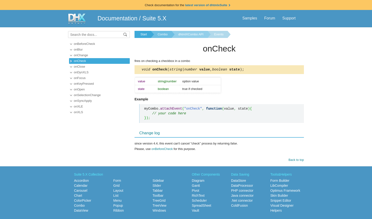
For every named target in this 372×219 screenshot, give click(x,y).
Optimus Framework (285, 191)
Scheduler (199, 201)
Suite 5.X (154, 18)
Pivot (195, 191)
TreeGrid (159, 201)
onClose (79, 66)
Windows (159, 211)
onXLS (78, 112)
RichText (198, 196)
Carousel (80, 191)
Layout (118, 191)
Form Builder (279, 181)
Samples (249, 18)
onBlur (78, 49)
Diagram (198, 181)
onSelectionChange (87, 95)
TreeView (159, 206)
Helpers (276, 211)
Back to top (296, 160)
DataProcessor (242, 186)
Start (143, 34)
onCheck (80, 61)
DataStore (238, 181)
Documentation (117, 18)
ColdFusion (239, 206)
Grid (116, 186)
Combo (162, 34)
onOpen (79, 89)
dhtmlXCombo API (190, 34)
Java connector (242, 196)
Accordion (81, 181)
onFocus (80, 78)
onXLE (78, 106)
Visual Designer (282, 206)
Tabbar (158, 191)
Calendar (81, 186)
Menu (117, 201)
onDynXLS (81, 72)
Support (289, 18)
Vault (195, 211)
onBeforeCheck (84, 44)
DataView (81, 211)
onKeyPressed (84, 83)
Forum (269, 18)
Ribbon (118, 211)
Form (117, 181)
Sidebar (158, 181)
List (116, 196)
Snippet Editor (280, 201)
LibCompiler (279, 186)
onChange (81, 55)
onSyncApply (83, 101)
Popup (118, 206)
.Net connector (242, 201)
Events (219, 34)
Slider (157, 186)
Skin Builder (279, 196)
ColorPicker (82, 201)
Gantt (196, 186)
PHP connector (242, 191)
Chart (78, 196)
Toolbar (158, 196)
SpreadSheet (201, 206)
